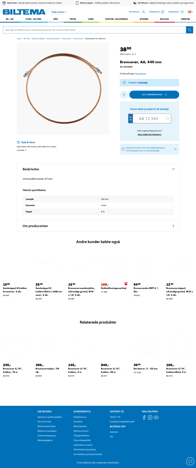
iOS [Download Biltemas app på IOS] (111, 436)
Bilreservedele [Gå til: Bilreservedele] (38, 38)
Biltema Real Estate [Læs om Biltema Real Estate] (47, 426)
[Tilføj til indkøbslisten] (124, 95)
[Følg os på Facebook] (144, 418)
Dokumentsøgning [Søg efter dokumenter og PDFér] (47, 435)
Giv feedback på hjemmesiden (88, 454)
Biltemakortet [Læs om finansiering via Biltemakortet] (80, 426)
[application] (190, 461)
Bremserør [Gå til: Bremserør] (66, 38)
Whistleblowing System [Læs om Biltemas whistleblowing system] (85, 449)
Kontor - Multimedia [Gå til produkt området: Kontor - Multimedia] (116, 19)
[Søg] (189, 29)
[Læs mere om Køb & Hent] (60, 142)
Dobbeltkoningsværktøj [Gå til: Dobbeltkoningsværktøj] (113, 288)
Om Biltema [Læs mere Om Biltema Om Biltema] (45, 411)
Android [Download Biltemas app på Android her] (114, 431)
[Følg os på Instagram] (150, 418)
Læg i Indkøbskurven (154, 94)
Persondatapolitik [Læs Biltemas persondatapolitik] (82, 440)
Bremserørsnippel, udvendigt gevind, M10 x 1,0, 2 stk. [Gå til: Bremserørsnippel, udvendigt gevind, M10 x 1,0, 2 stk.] (179, 291)
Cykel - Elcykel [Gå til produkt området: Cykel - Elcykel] (34, 19)
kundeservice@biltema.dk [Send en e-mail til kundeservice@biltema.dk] (122, 421)
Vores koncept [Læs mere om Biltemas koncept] (44, 421)
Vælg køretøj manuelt (150, 134)
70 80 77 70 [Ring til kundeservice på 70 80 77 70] (115, 416)
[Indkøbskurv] (176, 11)
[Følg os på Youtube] (156, 418)
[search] (98, 29)
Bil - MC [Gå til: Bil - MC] (27, 38)
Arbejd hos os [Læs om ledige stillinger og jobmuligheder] (80, 416)
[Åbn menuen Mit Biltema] (137, 11)
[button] (190, 11)
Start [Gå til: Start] (19, 38)
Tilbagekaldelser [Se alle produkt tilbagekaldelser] (81, 435)
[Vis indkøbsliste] (156, 11)
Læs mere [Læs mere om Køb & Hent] (22, 150)
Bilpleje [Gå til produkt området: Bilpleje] (164, 19)
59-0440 (143, 82)
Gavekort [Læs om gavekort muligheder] (78, 421)
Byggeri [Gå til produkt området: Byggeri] (144, 19)
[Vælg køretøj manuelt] (175, 149)
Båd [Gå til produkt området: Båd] (56, 19)
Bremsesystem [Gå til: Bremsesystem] (53, 38)
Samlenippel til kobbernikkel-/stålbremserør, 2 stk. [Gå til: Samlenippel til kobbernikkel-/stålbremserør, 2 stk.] (49, 291)
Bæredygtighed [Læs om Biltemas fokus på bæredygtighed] (45, 440)
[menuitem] (10, 19)
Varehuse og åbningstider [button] (50, 416)
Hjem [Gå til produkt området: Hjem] (90, 19)
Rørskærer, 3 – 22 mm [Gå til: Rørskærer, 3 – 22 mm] (146, 368)
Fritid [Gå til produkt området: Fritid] (73, 19)
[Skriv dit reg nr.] (148, 118)
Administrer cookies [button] (83, 444)
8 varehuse (141, 73)
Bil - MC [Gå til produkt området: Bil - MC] (10, 19)
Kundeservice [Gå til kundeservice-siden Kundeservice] (82, 411)
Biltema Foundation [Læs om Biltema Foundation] (47, 430)
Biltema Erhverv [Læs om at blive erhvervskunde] (81, 430)
